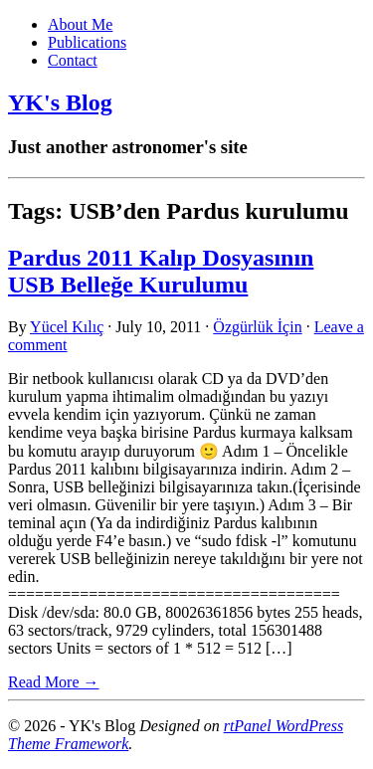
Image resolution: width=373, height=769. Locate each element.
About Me (80, 24)
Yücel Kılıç (66, 326)
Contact (72, 60)
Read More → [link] (53, 681)
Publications (87, 42)
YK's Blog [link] (60, 102)
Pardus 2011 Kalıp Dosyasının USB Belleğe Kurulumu (160, 271)
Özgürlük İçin (257, 326)
